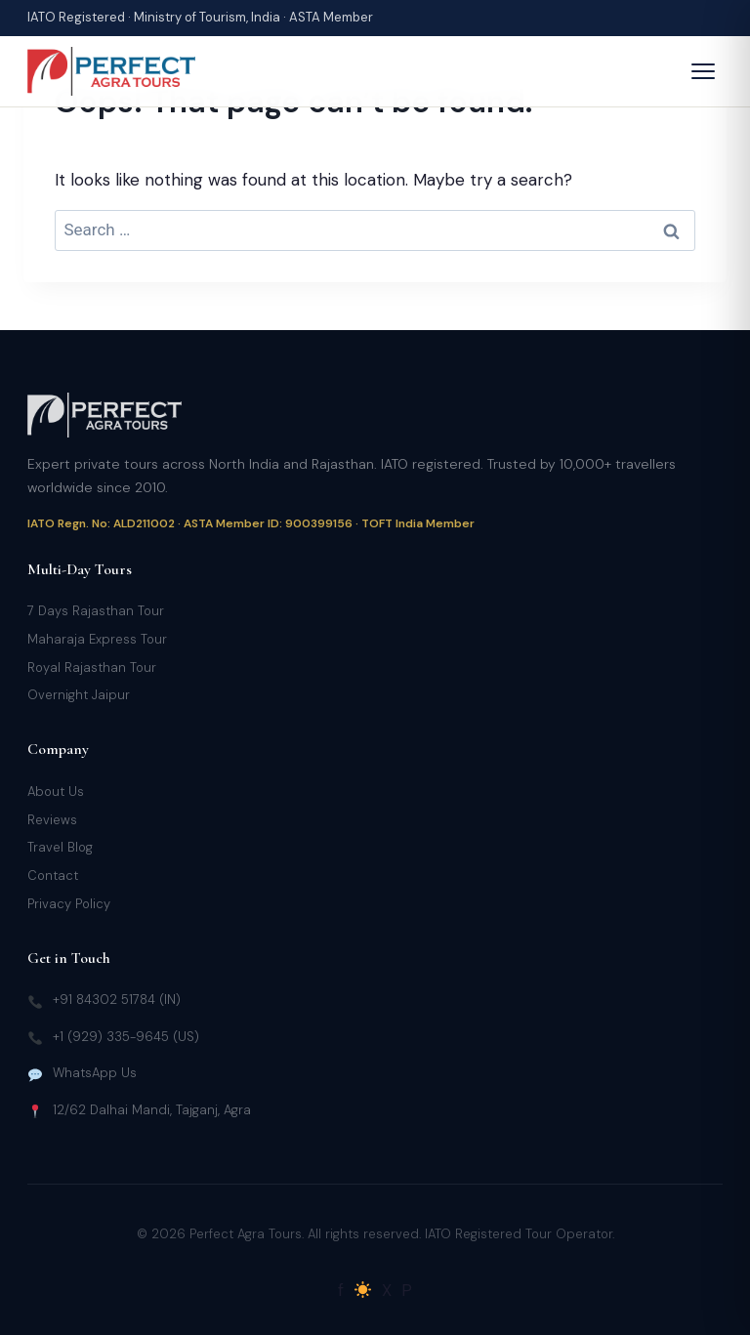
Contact (52, 875)
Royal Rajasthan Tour (91, 667)
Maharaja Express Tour (97, 639)
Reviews (52, 820)
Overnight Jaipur (78, 695)
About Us (55, 791)
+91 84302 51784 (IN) (117, 999)
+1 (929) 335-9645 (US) (126, 1036)
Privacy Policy (68, 904)
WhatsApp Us (95, 1072)
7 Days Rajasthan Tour (95, 611)
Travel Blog (60, 847)
